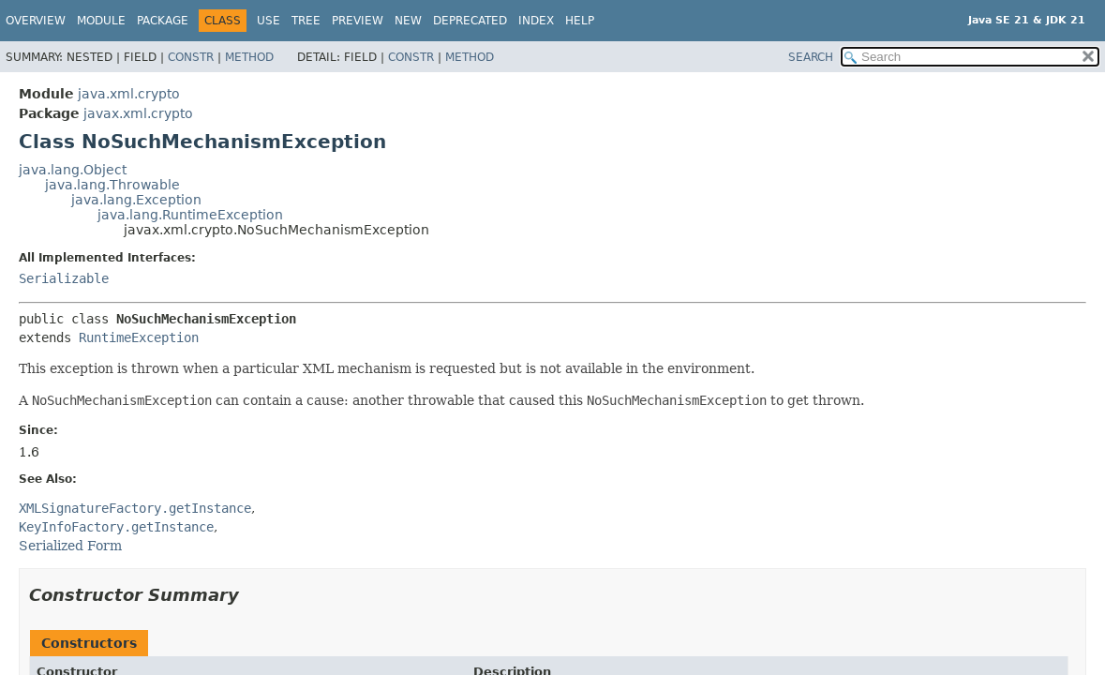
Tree (306, 20)
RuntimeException (139, 337)
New (408, 20)
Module (101, 20)
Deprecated (470, 20)
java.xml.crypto (129, 93)
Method (249, 57)
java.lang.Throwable (112, 184)
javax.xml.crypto (138, 113)
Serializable (64, 278)
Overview (36, 20)
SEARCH (810, 57)
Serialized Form (70, 545)
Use (268, 20)
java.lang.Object (73, 169)
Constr (191, 57)
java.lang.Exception (136, 199)
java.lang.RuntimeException (190, 214)
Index (536, 20)
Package (162, 20)
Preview (357, 20)
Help (579, 20)
